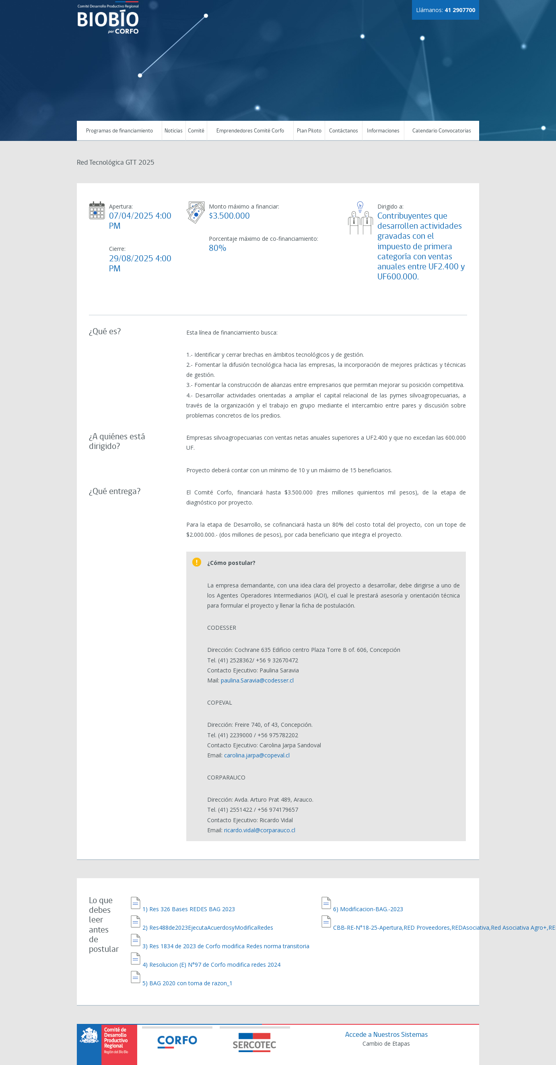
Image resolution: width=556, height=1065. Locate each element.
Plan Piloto (309, 131)
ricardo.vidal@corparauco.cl (259, 830)
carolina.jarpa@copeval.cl (257, 755)
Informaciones (383, 131)
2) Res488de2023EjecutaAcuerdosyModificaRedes (207, 917)
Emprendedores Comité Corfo (250, 131)
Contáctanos (343, 131)
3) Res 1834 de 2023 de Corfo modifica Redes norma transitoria (225, 931)
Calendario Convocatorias (441, 131)
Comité (196, 131)
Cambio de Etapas (384, 1023)
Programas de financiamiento (119, 131)
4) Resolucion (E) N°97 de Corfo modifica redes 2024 (211, 946)
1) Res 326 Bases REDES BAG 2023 (188, 902)
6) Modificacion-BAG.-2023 (368, 902)
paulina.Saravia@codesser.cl (257, 680)
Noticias (174, 131)
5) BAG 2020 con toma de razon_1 (187, 960)
